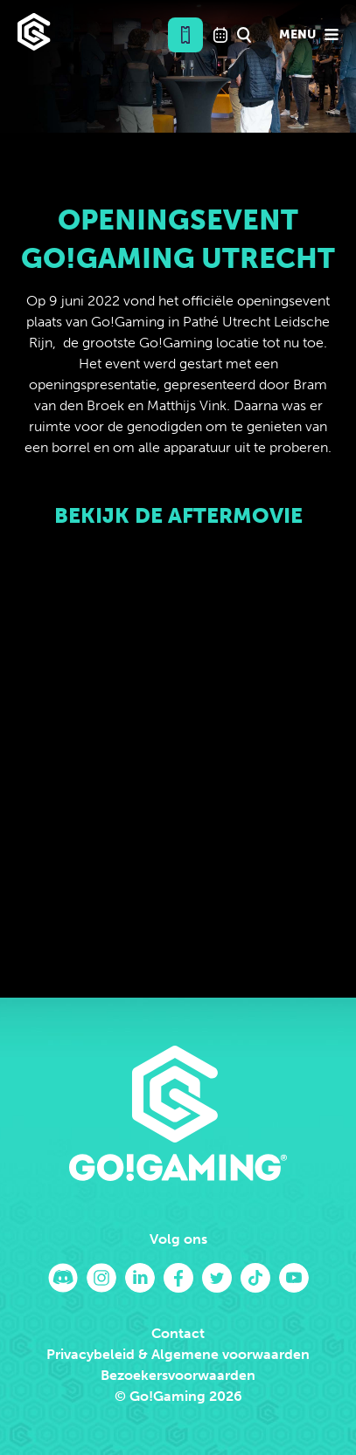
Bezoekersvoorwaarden (178, 1375)
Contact (178, 1333)
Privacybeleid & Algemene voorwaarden (178, 1354)
